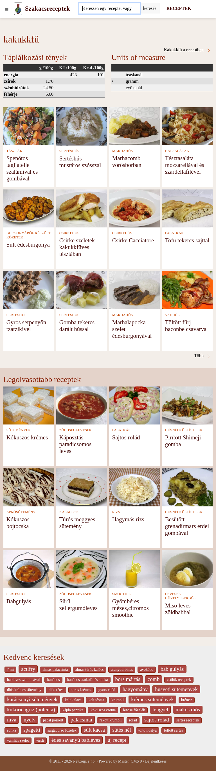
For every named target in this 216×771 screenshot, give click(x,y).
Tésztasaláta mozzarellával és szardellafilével (184, 165)
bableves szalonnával (23, 680)
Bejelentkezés (155, 761)
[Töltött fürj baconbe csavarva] (187, 289)
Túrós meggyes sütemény (77, 522)
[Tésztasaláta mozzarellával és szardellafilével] (187, 125)
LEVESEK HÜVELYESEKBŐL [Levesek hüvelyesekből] (180, 596)
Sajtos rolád (126, 437)
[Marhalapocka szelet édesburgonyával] (134, 289)
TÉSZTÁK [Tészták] (14, 151)
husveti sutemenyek (176, 689)
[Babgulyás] (28, 568)
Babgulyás (18, 601)
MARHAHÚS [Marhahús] (122, 151)
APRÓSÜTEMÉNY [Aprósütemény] (21, 512)
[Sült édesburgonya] (28, 207)
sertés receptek (187, 720)
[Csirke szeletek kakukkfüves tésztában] (81, 207)
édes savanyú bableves (75, 740)
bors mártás (127, 679)
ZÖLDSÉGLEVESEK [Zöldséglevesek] (75, 430)
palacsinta (81, 720)
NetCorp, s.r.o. (84, 761)
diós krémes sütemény (24, 690)
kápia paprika (72, 710)
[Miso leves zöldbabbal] (187, 568)
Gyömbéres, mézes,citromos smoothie (130, 608)
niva (11, 720)
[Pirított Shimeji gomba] (187, 405)
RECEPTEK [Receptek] (178, 8)
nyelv (30, 720)
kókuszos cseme (103, 710)
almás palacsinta (55, 669)
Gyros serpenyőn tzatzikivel (26, 325)
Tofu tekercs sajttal (187, 240)
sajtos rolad (156, 720)
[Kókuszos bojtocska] (28, 486)
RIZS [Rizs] (116, 512)
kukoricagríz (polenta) (31, 709)
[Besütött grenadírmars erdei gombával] (187, 486)
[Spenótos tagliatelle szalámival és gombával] (28, 125)
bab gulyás (172, 669)
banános (53, 680)
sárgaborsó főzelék (62, 730)
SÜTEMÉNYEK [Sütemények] (18, 430)
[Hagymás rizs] (134, 486)
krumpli (117, 700)
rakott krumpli (111, 720)
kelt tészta (96, 700)
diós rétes (56, 690)
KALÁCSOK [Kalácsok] (69, 512)
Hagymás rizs (128, 519)
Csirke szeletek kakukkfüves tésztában (77, 247)
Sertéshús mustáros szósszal (80, 161)
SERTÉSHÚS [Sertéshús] (69, 151)
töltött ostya (147, 730)
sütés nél (121, 730)
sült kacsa (94, 730)
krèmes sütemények (152, 699)
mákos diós (188, 709)
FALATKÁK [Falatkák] (174, 233)
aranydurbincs (122, 669)
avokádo (146, 669)
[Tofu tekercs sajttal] (187, 207)
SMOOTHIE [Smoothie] (121, 594)
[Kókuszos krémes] (28, 405)
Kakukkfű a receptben (187, 49)
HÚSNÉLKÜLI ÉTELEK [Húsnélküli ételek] (183, 430)
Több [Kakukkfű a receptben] (202, 355)
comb (154, 679)
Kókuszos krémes (27, 437)
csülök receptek (179, 680)
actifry (28, 669)
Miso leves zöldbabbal (178, 608)
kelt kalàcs (73, 700)
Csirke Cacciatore (133, 240)
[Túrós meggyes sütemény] (81, 486)
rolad (133, 720)
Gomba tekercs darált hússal (76, 325)
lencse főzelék (134, 710)
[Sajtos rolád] (134, 405)
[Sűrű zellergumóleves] (81, 568)
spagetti (31, 730)
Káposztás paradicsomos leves (75, 444)
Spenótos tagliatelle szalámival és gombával (22, 168)
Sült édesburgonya (28, 244)
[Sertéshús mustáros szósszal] (81, 126)
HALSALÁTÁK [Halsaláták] (177, 151)
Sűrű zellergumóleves (78, 604)
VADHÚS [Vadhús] (172, 315)
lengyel (160, 709)
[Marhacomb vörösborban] (134, 125)
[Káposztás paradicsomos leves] (81, 405)
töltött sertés (173, 730)
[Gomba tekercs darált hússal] (81, 289)
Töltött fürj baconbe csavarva (185, 325)
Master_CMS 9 (130, 761)
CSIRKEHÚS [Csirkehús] (69, 233)
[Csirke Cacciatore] (134, 207)
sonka (11, 730)
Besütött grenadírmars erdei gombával (187, 526)
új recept (116, 740)
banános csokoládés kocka (87, 680)
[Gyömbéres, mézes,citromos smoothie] (134, 568)
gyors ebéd (106, 690)
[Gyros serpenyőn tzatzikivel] (28, 289)
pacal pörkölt (53, 720)
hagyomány (135, 689)
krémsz (186, 700)
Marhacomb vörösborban (126, 161)
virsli (40, 740)
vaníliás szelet (18, 740)
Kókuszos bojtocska (18, 522)
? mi (10, 669)
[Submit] (150, 8)
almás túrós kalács (89, 669)
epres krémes (81, 690)
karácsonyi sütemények (32, 699)
